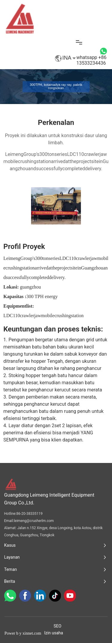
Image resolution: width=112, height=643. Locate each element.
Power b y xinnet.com (22, 633)
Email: (9, 521)
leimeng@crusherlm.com (34, 521)
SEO (58, 626)
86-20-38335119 (29, 514)
